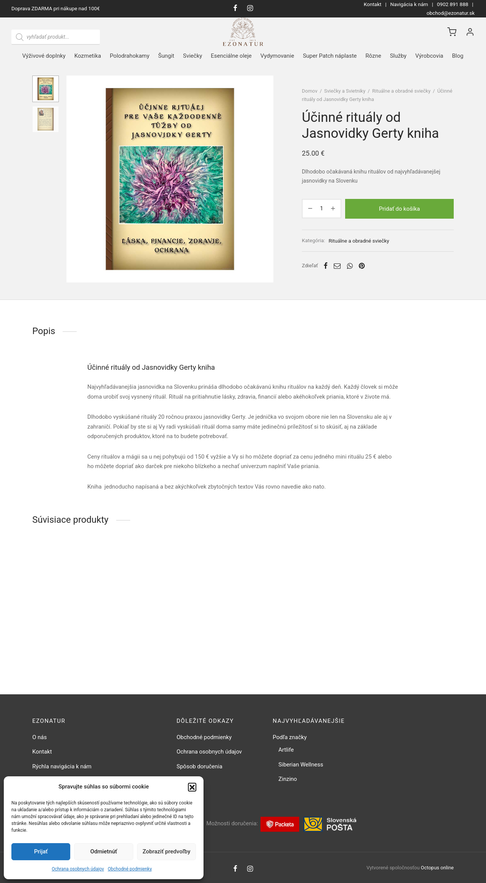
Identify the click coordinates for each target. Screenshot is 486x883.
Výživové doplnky (44, 55)
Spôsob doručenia (199, 766)
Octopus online (437, 867)
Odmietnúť (103, 851)
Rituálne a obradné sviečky (401, 91)
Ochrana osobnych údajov (78, 869)
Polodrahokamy (129, 55)
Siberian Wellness (300, 764)
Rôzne (373, 55)
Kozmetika (87, 55)
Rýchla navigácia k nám (62, 766)
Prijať (41, 851)
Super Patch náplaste (330, 55)
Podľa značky (289, 737)
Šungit (166, 55)
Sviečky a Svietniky (345, 91)
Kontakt (372, 4)
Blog (458, 55)
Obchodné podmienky (130, 869)
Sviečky (192, 55)
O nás (39, 737)
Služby (398, 55)
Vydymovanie (277, 55)
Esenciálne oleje (231, 55)
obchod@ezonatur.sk (451, 13)
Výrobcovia (429, 55)
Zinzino (287, 779)
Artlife (285, 749)
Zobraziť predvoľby (166, 851)
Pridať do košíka (399, 208)
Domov (309, 91)
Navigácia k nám (409, 4)
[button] (192, 787)
